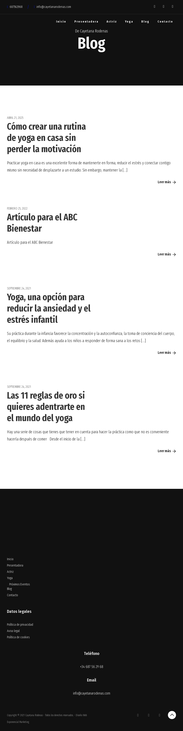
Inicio (61, 21)
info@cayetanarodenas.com (52, 7)
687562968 (15, 7)
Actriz (112, 21)
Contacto (165, 21)
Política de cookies (18, 637)
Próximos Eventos (19, 584)
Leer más (167, 182)
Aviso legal (13, 631)
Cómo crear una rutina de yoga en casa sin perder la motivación (46, 138)
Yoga (129, 21)
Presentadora (86, 21)
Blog (145, 21)
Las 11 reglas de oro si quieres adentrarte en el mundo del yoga (46, 407)
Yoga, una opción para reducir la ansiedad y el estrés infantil (49, 308)
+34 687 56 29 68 (91, 667)
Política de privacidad (20, 625)
